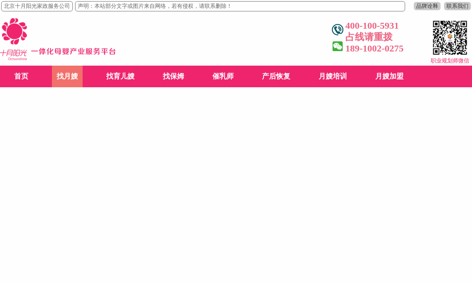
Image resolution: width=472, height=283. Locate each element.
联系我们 (457, 6)
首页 (21, 76)
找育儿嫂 (120, 76)
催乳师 (223, 76)
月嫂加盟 (389, 76)
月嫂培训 (333, 76)
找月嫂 (67, 76)
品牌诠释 (427, 6)
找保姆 (173, 76)
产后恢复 (276, 76)
